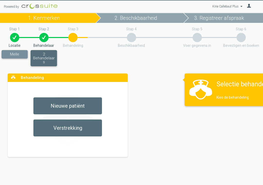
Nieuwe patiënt (68, 106)
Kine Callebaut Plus (227, 6)
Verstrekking (67, 128)
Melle (14, 54)
